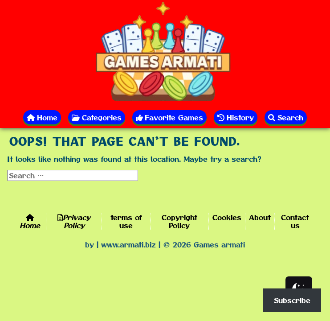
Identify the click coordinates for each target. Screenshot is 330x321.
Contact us (295, 221)
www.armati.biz (128, 244)
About (260, 217)
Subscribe (292, 300)
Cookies (226, 217)
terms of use (126, 221)
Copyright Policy (179, 221)
